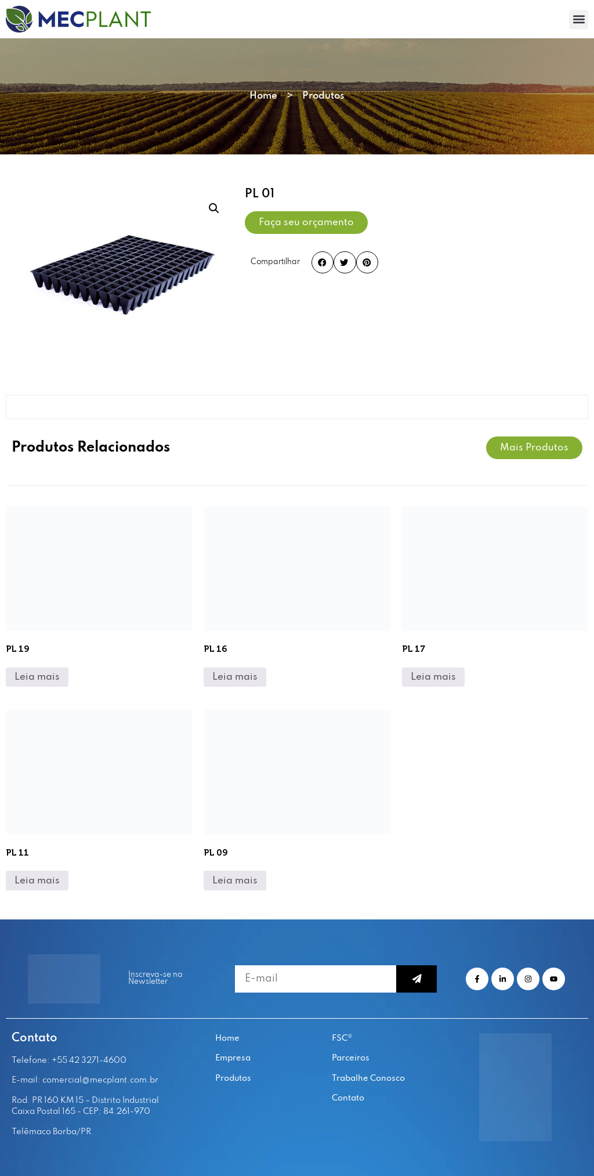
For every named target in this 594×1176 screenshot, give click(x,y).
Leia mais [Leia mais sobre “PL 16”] (235, 677)
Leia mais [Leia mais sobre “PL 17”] (433, 677)
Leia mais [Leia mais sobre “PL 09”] (235, 881)
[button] (578, 19)
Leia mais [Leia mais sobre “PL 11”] (37, 881)
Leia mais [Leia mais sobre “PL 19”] (37, 677)
